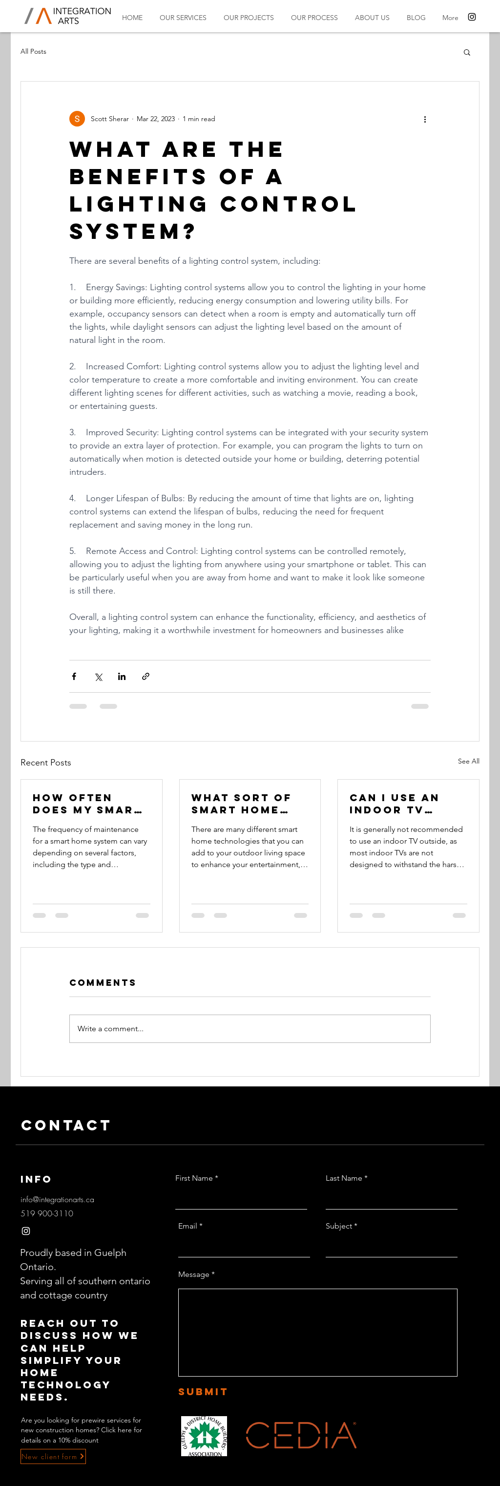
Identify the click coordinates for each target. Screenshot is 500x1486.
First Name (194, 1178)
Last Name (344, 1178)
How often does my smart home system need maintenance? (87, 803)
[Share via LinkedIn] (121, 676)
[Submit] (224, 1392)
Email (187, 1226)
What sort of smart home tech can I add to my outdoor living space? (247, 803)
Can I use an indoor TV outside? (395, 803)
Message (193, 1274)
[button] (467, 52)
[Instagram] (472, 17)
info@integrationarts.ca (57, 1199)
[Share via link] (145, 676)
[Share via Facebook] (74, 676)
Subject (339, 1226)
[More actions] (425, 119)
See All (468, 761)
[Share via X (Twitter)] (98, 676)
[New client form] (53, 1456)
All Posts (33, 51)
